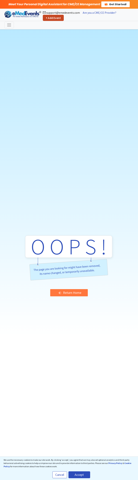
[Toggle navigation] (9, 25)
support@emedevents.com (61, 12)
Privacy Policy (115, 463)
